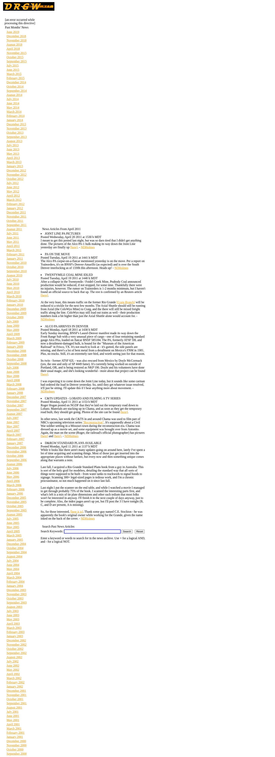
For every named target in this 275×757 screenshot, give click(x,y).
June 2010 (13, 283)
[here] (74, 247)
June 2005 (13, 523)
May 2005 (13, 527)
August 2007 (14, 413)
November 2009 (17, 313)
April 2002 (13, 674)
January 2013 (15, 166)
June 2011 (13, 237)
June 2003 (13, 615)
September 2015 (17, 61)
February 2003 (16, 632)
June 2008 (13, 371)
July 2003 (13, 611)
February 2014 (16, 115)
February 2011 (15, 254)
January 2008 (15, 392)
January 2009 (15, 346)
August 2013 (14, 141)
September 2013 (17, 136)
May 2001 (13, 720)
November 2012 (17, 174)
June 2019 (13, 32)
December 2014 (16, 82)
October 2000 (15, 749)
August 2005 (14, 514)
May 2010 (13, 288)
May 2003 (13, 619)
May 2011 (13, 241)
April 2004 (13, 573)
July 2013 (13, 145)
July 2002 (13, 661)
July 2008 (13, 367)
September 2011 (17, 225)
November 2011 (16, 216)
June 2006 (13, 472)
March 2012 (14, 199)
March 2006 (14, 485)
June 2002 (13, 665)
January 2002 (15, 686)
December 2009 (16, 309)
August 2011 (14, 229)
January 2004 (15, 585)
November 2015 (17, 53)
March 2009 (14, 338)
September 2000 (17, 753)
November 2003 (17, 594)
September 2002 (17, 653)
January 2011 (15, 258)
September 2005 (17, 510)
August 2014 (14, 95)
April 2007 (13, 430)
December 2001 (16, 690)
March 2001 (14, 728)
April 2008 (13, 380)
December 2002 (16, 640)
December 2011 (16, 212)
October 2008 (15, 359)
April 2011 (13, 246)
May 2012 (13, 191)
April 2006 (13, 481)
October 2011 (15, 220)
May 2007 (13, 426)
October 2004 (15, 548)
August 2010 (14, 275)
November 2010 (17, 262)
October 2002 (15, 648)
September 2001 (17, 703)
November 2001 (17, 695)
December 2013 (16, 124)
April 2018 (13, 48)
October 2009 (15, 317)
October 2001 (15, 699)
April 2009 (13, 334)
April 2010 (13, 292)
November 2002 (17, 644)
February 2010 (16, 300)
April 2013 (13, 157)
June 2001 (13, 716)
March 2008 (14, 384)
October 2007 (15, 405)
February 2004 (16, 581)
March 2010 (14, 296)
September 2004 (17, 552)
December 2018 (16, 36)
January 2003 (15, 636)
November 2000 (17, 745)
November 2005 (17, 502)
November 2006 (17, 451)
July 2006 (13, 468)
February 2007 (16, 439)
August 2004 (14, 556)
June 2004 (13, 564)
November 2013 (17, 128)
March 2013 (14, 162)
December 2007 (16, 397)
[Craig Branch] (125, 302)
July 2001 (13, 711)
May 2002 (13, 669)
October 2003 (15, 598)
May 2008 (13, 376)
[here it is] (76, 511)
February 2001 (16, 732)
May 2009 (13, 329)
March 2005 (14, 535)
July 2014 (13, 99)
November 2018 (17, 40)
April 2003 (13, 623)
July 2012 (13, 183)
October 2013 (15, 132)
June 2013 (13, 149)
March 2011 (14, 250)
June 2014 (13, 103)
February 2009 (16, 342)
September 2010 (17, 271)
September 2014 (17, 90)
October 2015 (15, 57)
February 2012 (16, 204)
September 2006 (17, 460)
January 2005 (15, 539)
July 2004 (13, 560)
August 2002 (14, 657)
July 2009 (13, 321)
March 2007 (14, 434)
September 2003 (17, 602)
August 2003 (14, 606)
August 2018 (14, 44)
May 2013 (13, 153)
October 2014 (15, 86)
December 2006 (16, 447)
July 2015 (13, 65)
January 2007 (15, 443)
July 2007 (13, 418)
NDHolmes (88, 247)
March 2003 (14, 627)
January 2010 (15, 304)
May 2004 (13, 569)
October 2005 (15, 506)
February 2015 (16, 78)
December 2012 (16, 170)
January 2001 (15, 736)
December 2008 (16, 350)
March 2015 (14, 74)
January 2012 (15, 208)
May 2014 (13, 107)
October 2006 (15, 455)
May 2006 (13, 476)
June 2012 (13, 187)
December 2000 (16, 741)
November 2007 (17, 401)
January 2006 (15, 493)
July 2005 (13, 518)
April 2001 (13, 724)
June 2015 (13, 69)
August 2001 (14, 707)
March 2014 (14, 111)
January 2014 (15, 120)
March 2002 (14, 678)
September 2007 (17, 409)
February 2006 (16, 489)
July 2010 (13, 279)
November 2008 (17, 355)
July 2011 (13, 233)
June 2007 (13, 422)
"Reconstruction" (93, 422)
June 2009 (13, 325)
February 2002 (16, 682)
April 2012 (13, 195)
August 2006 (14, 464)
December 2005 (16, 497)
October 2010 (15, 267)
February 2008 (16, 388)
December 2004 (16, 543)
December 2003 (16, 590)
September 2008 (17, 363)
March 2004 (14, 577)
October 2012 (15, 178)
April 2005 (13, 531)
